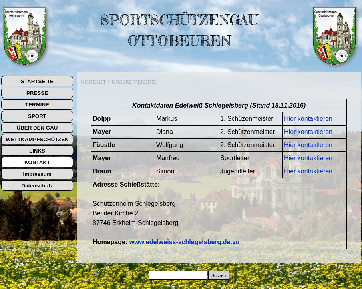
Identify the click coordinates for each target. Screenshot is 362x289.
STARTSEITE (37, 81)
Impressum (37, 174)
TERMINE (37, 105)
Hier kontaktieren (308, 118)
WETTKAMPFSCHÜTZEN (37, 139)
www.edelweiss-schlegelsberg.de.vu (184, 242)
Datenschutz (37, 186)
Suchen (218, 275)
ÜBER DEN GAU (37, 128)
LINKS (37, 151)
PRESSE (37, 93)
